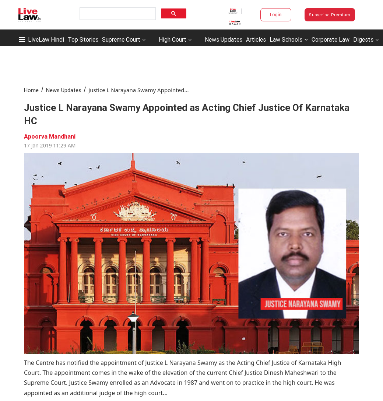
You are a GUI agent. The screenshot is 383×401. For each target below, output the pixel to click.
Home (31, 90)
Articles (256, 39)
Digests (363, 39)
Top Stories (83, 39)
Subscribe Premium (329, 14)
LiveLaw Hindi (46, 39)
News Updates (223, 39)
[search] (117, 14)
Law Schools (289, 39)
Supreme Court (121, 39)
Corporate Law (330, 39)
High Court (172, 39)
